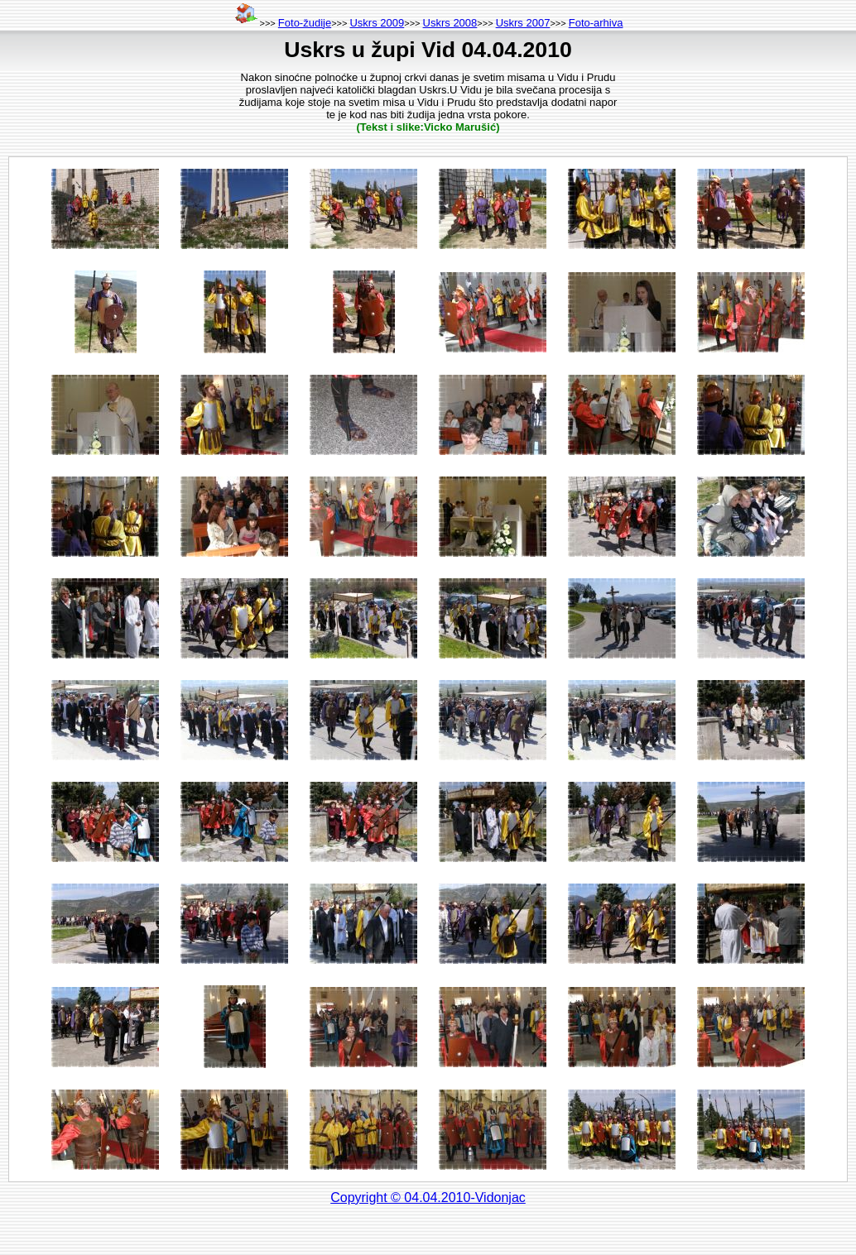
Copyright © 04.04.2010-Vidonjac (428, 1197)
